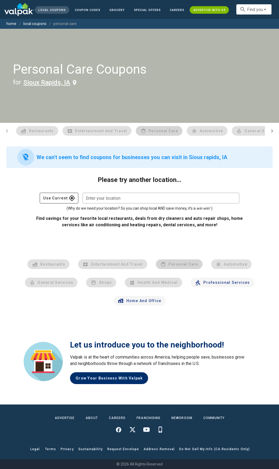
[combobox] (253, 9)
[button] (147, 10)
